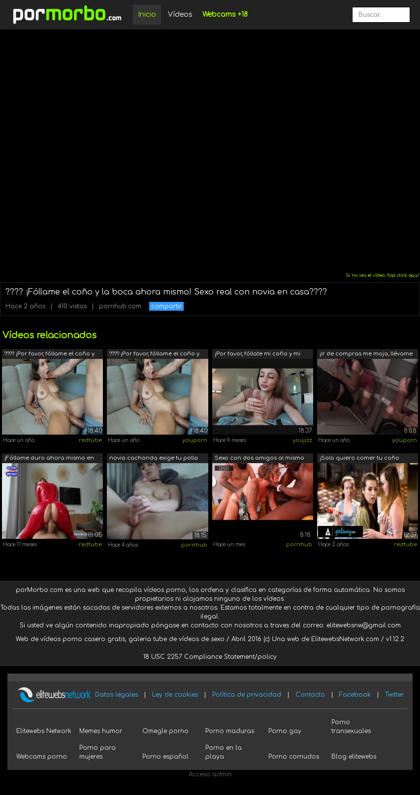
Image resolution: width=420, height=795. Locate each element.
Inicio (147, 14)
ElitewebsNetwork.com (345, 639)
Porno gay (284, 731)
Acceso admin (210, 774)
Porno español (165, 756)
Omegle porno (165, 731)
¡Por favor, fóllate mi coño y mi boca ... (257, 355)
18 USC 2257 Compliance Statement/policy (210, 656)
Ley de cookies (175, 694)
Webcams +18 (225, 14)
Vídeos (180, 14)
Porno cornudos (293, 756)
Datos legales (116, 694)
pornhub (194, 545)
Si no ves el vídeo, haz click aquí (382, 275)
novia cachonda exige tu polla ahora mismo (153, 459)
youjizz (302, 440)
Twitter (394, 694)
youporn (194, 440)
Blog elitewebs (353, 756)
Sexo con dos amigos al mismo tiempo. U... (259, 459)
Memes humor (100, 731)
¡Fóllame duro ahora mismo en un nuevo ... (49, 459)
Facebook (355, 694)
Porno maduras (229, 731)
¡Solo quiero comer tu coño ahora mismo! (359, 459)
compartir (166, 306)
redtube (90, 440)
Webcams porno (41, 756)
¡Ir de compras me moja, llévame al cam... (366, 355)
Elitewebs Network (43, 731)
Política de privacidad (246, 694)
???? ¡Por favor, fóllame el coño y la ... (49, 355)
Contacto (310, 694)
